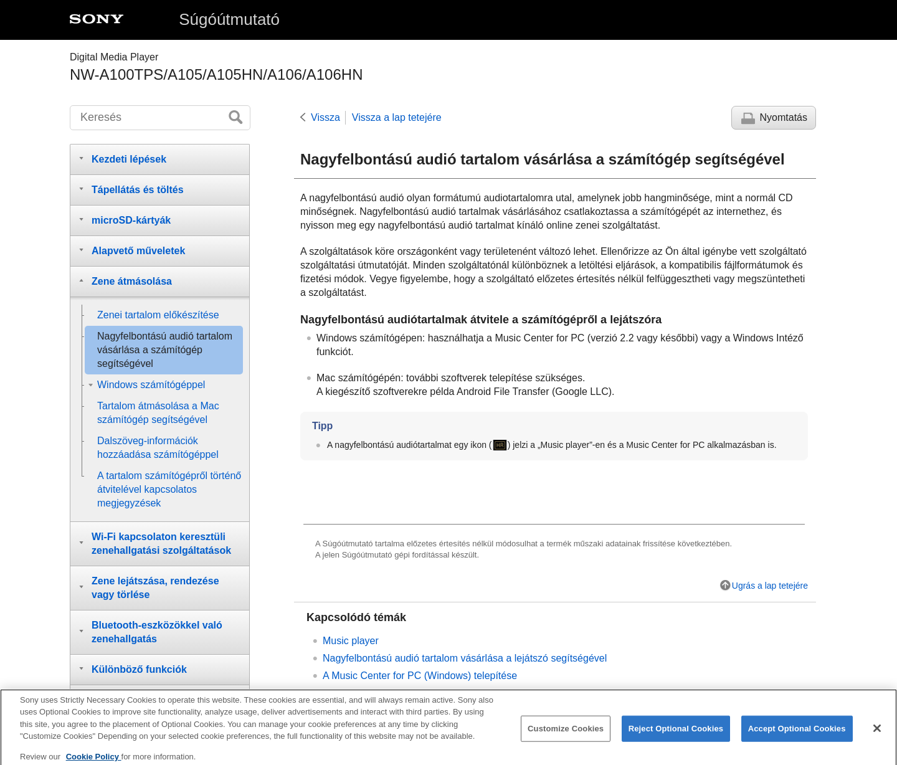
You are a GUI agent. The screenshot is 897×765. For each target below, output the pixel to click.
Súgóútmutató (229, 19)
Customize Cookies (566, 733)
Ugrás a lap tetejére (770, 586)
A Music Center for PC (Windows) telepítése (420, 675)
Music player (351, 640)
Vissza (325, 117)
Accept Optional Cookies (797, 733)
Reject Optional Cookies (676, 733)
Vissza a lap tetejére (397, 117)
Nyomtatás (783, 117)
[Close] (877, 733)
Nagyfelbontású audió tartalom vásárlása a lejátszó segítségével (465, 658)
